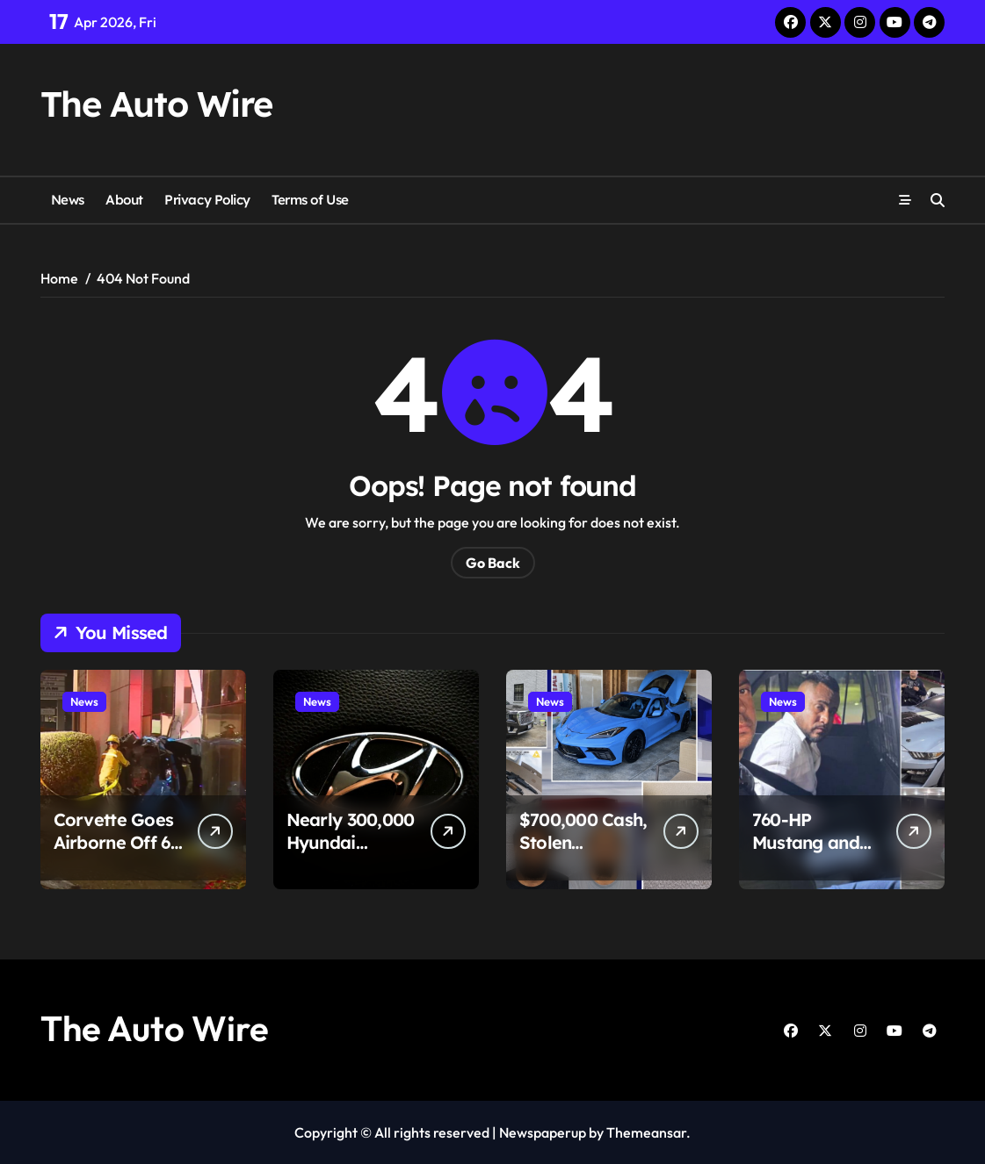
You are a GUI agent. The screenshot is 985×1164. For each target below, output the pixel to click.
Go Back (493, 562)
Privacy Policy (207, 199)
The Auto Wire (156, 104)
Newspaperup (542, 1132)
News (67, 199)
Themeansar (646, 1132)
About (124, 199)
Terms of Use (310, 199)
